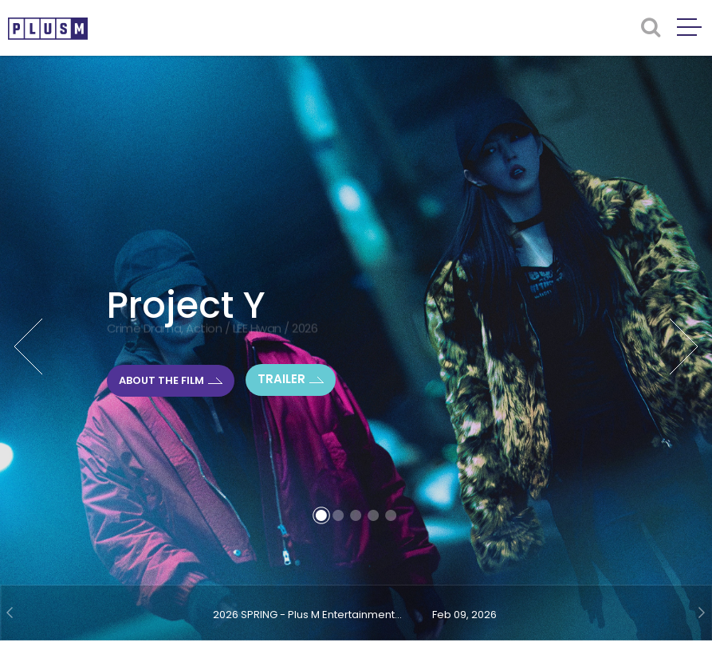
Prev (28, 346)
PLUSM (48, 28)
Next (684, 346)
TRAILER (281, 378)
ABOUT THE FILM (161, 379)
